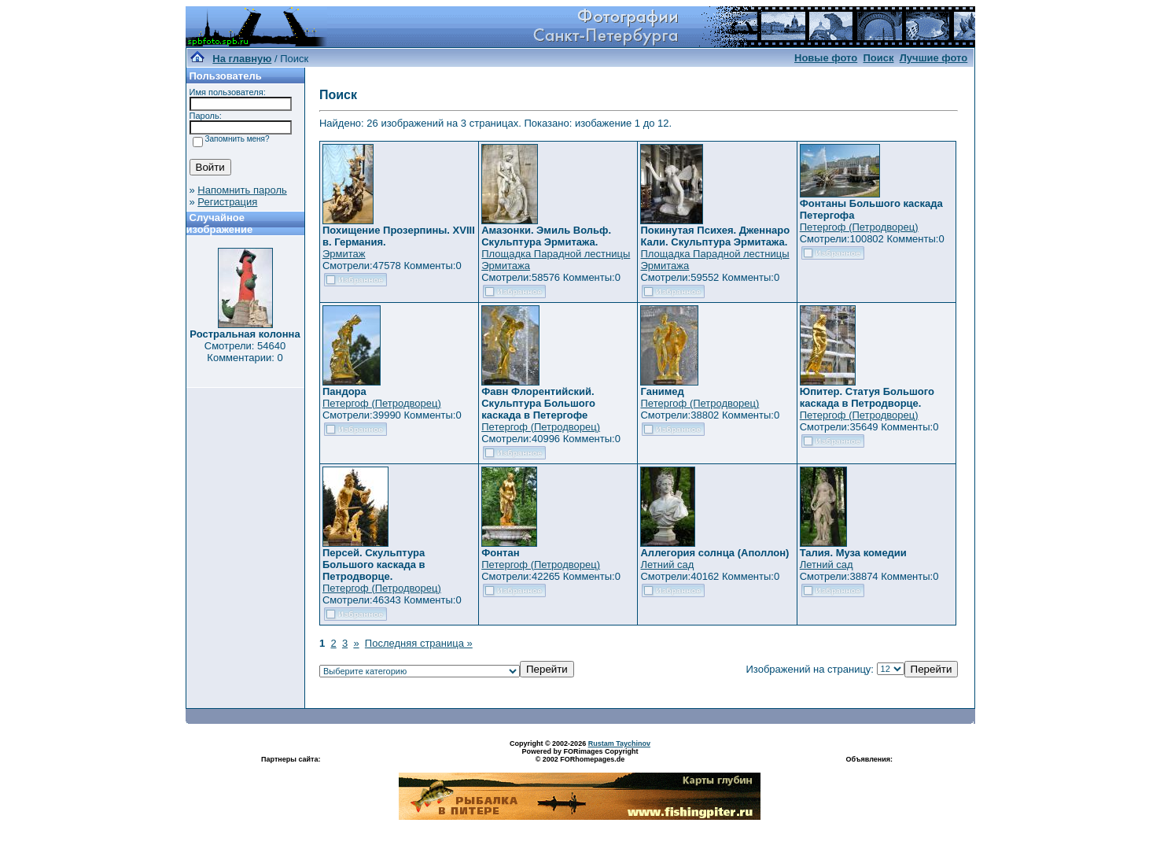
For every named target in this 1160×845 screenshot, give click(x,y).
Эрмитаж (344, 254)
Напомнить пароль (241, 190)
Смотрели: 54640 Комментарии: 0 (244, 351)
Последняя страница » (419, 643)
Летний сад (667, 564)
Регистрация (227, 202)
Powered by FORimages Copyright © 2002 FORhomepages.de (579, 755)
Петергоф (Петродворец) (859, 227)
